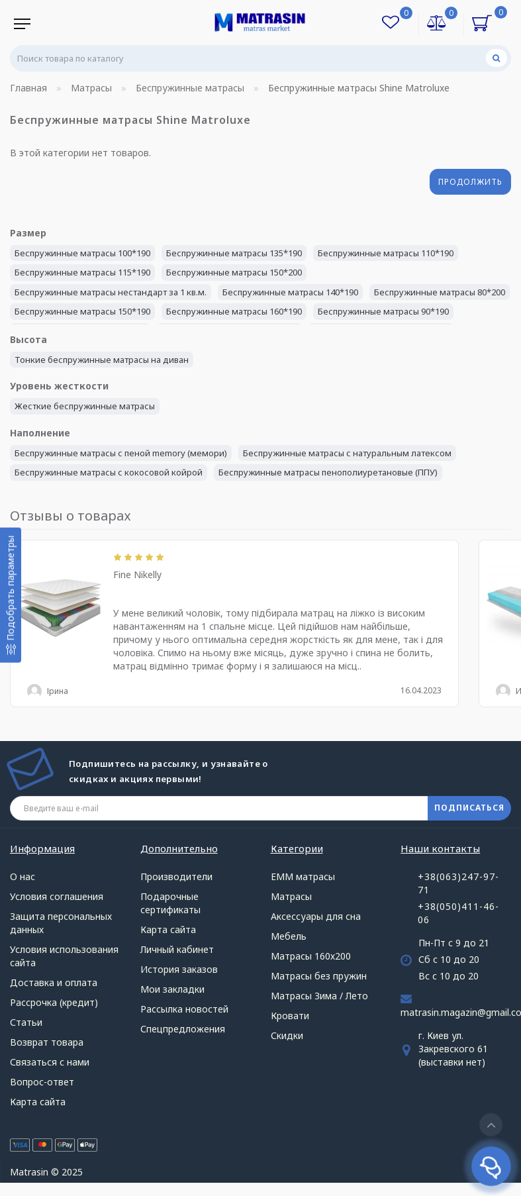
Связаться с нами (49, 1062)
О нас (22, 876)
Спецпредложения (182, 1028)
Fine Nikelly (137, 574)
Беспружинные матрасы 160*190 (234, 311)
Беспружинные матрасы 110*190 (385, 253)
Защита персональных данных (61, 923)
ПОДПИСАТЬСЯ (469, 807)
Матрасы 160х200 (311, 956)
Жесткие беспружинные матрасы (85, 406)
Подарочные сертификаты (170, 903)
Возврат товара (46, 1042)
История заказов (179, 969)
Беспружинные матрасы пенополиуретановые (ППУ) (328, 472)
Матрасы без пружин (319, 976)
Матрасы (291, 896)
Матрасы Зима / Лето (319, 995)
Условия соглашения (56, 896)
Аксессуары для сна (316, 916)
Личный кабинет (177, 949)
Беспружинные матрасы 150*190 (82, 311)
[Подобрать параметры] (10, 595)
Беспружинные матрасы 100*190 (82, 253)
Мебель (289, 936)
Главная (28, 87)
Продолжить (470, 181)
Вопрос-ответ (42, 1081)
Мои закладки (172, 989)
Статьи (26, 1022)
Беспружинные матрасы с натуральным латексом (347, 453)
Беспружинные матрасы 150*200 (234, 272)
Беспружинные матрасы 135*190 (234, 253)
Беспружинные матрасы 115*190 (82, 272)
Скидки (287, 1035)
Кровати (290, 1015)
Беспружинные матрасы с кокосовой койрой (109, 472)
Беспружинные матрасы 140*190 (290, 292)
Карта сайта (38, 1101)
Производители (176, 876)
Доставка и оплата (53, 982)
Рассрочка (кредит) (54, 1002)
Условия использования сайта (64, 956)
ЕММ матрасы (303, 876)
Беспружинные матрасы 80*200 (439, 292)
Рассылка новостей (184, 1009)
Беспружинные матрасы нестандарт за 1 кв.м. (111, 292)
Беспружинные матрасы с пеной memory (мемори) (121, 453)
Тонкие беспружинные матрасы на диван (102, 360)
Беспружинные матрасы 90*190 (383, 311)
